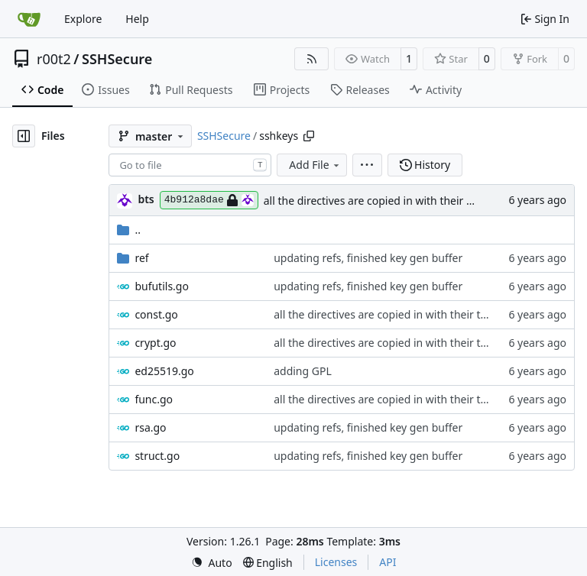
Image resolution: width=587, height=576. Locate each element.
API (387, 562)
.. (129, 229)
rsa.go (150, 427)
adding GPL (303, 371)
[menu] (367, 165)
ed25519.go (164, 371)
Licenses (336, 562)
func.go (154, 399)
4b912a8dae (209, 200)
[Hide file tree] (23, 136)
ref (141, 258)
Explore (83, 18)
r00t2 (54, 58)
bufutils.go (162, 286)
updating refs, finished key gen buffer (368, 258)
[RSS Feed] (311, 58)
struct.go (157, 455)
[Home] (29, 19)
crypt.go (155, 342)
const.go (156, 314)
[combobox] (190, 165)
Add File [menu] (315, 164)
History (425, 164)
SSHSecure (117, 58)
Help (137, 18)
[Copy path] (308, 136)
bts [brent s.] (146, 199)
